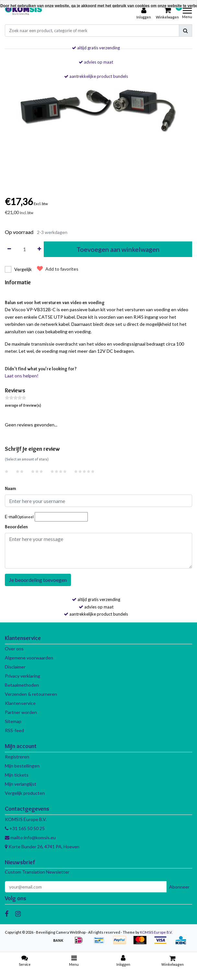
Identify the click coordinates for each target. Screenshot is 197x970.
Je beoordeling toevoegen (38, 580)
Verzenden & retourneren (31, 694)
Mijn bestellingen (22, 765)
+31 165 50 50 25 (25, 828)
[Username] (98, 501)
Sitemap (13, 721)
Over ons (14, 648)
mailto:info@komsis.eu (30, 837)
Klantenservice (20, 703)
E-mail (19, 516)
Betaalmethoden (22, 685)
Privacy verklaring (22, 676)
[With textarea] (98, 551)
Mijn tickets (17, 775)
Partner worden (21, 712)
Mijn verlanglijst (20, 784)
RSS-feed (14, 730)
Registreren (17, 756)
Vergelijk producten (25, 793)
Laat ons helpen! (22, 375)
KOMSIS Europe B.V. (156, 932)
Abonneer (179, 887)
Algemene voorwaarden (29, 657)
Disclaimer (15, 666)
